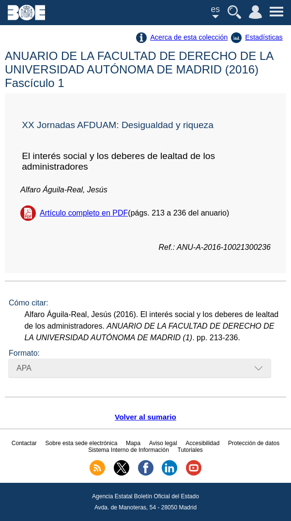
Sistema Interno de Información (128, 450)
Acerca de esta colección (189, 37)
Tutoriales (190, 450)
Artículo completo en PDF (84, 213)
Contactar (24, 443)
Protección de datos (253, 443)
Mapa (133, 443)
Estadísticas (264, 37)
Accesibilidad (202, 443)
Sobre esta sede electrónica (82, 443)
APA (23, 368)
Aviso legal (163, 443)
